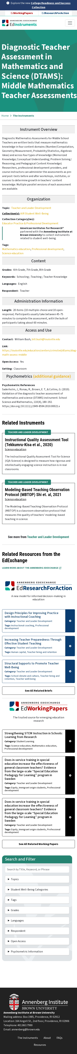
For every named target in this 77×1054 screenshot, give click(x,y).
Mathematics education (16, 249)
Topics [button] (15, 879)
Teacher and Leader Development (31, 208)
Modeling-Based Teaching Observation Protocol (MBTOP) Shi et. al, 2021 (37, 492)
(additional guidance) (52, 376)
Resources (40, 1045)
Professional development (48, 249)
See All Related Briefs (38, 691)
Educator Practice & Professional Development (30, 223)
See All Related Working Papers (38, 844)
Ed (22, 13)
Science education (12, 253)
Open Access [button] (18, 941)
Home (5, 116)
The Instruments (23, 116)
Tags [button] (14, 900)
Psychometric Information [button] (27, 952)
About (47, 1038)
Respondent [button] (18, 931)
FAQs (59, 1038)
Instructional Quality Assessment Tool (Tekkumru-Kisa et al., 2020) (36, 442)
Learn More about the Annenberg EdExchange (31, 568)
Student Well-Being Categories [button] (29, 890)
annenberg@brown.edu (26, 1029)
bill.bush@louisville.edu (46, 339)
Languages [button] (17, 921)
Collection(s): (11, 214)
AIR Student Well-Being (34, 214)
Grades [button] (15, 910)
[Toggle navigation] (70, 22)
